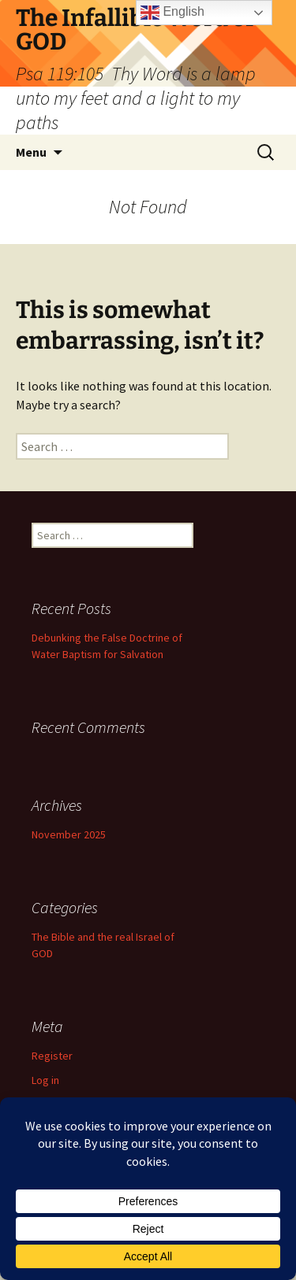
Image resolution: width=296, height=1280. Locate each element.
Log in (45, 1080)
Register (52, 1056)
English (172, 12)
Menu (31, 152)
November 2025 (69, 834)
